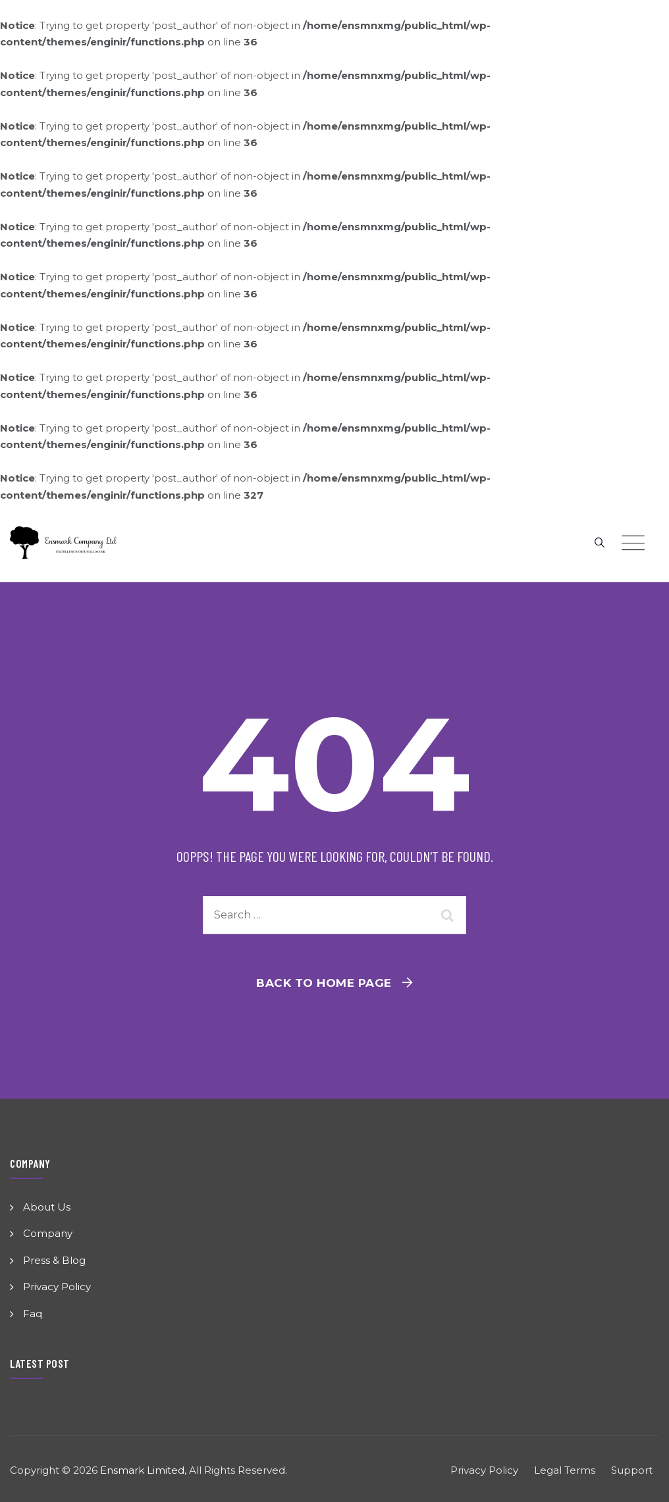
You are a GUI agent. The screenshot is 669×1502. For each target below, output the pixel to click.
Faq (32, 1313)
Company (47, 1233)
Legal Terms (564, 1470)
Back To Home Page (324, 982)
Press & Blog (54, 1260)
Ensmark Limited (142, 1470)
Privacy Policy (57, 1286)
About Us (46, 1207)
